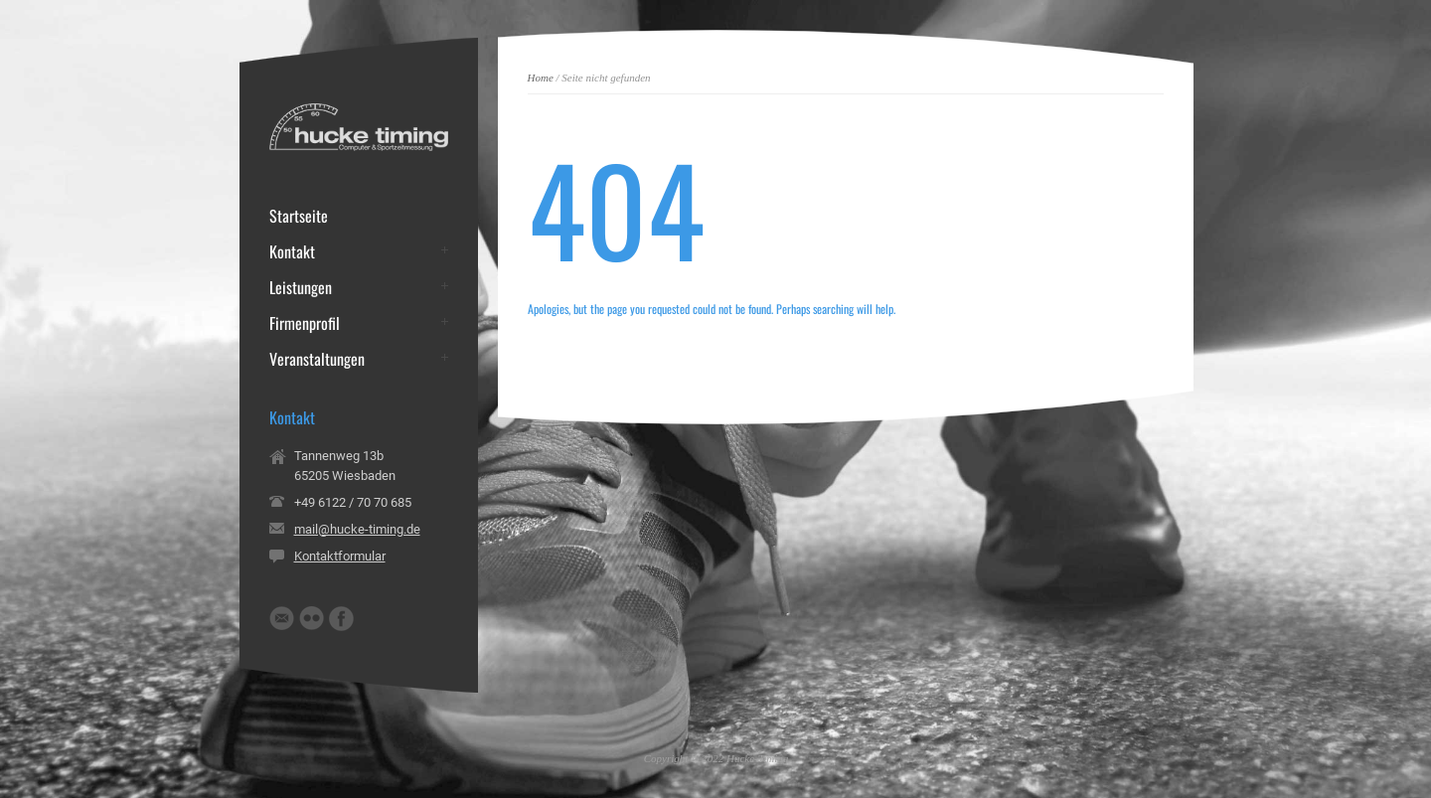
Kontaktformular (340, 556)
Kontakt (292, 251)
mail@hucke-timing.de (357, 529)
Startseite (298, 216)
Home (541, 77)
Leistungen (300, 287)
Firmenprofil (304, 323)
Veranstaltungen (317, 359)
